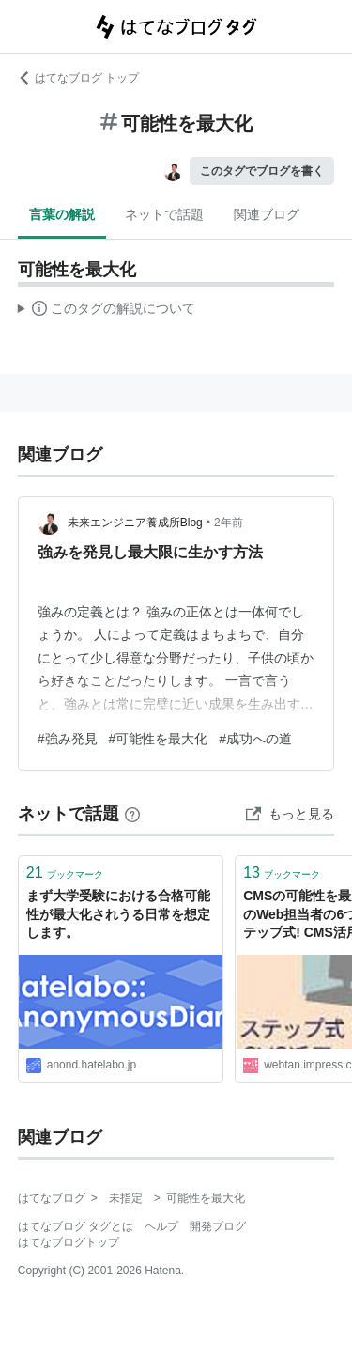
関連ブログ (266, 214)
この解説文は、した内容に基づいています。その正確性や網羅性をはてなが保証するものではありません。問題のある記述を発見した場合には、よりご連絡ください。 (106, 311)
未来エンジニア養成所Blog (135, 522)
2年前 (228, 522)
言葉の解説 (62, 214)
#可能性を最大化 (158, 738)
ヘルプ (161, 1226)
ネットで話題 (164, 214)
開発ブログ (218, 1226)
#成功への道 (255, 738)
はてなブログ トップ (78, 78)
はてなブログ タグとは (75, 1226)
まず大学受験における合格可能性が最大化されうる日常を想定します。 (118, 914)
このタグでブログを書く (262, 171)
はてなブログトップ (68, 1242)
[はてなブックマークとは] (132, 813)
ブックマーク (64, 873)
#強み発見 (68, 738)
